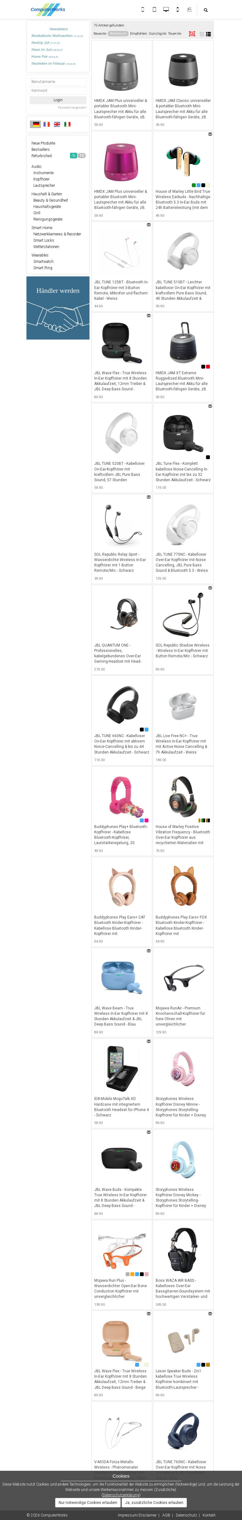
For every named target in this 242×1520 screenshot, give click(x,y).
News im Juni (47, 49)
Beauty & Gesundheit (50, 200)
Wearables (40, 255)
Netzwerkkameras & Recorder (56, 234)
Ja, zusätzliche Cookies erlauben (154, 1502)
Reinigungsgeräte (47, 219)
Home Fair (45, 56)
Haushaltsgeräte (46, 206)
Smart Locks (43, 240)
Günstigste (157, 34)
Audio (36, 166)
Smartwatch (43, 261)
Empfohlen (138, 34)
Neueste (100, 34)
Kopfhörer (40, 179)
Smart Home (42, 228)
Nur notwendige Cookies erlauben (88, 1502)
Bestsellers (41, 149)
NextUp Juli (46, 42)
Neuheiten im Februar (53, 63)
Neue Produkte (43, 143)
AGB (166, 1515)
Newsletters (59, 29)
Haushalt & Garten (47, 194)
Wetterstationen (45, 247)
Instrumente (43, 173)
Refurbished (59, 155)
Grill (36, 213)
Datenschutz (186, 1515)
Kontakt (209, 1515)
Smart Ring (42, 268)
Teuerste (174, 34)
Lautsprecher (43, 185)
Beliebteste (118, 34)
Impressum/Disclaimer (137, 1515)
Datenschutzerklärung (121, 1495)
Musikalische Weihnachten (57, 36)
